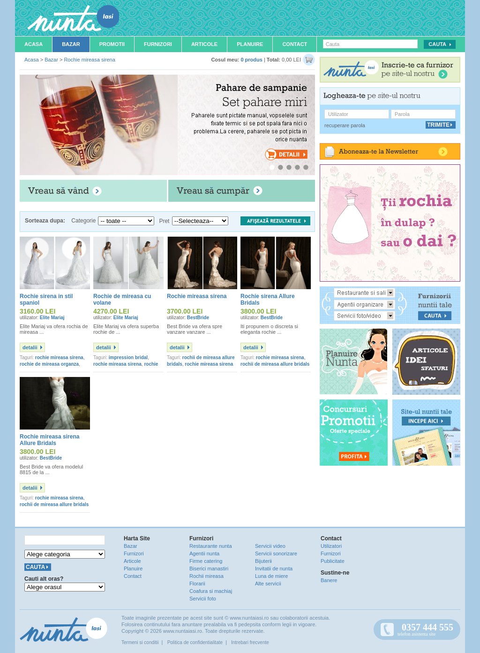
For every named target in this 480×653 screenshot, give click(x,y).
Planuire (250, 44)
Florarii (197, 583)
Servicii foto (202, 598)
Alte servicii (268, 583)
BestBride (198, 317)
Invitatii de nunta (273, 568)
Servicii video (270, 546)
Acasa (33, 44)
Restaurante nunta (210, 546)
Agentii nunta (204, 553)
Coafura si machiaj (210, 591)
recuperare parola (344, 125)
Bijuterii (263, 561)
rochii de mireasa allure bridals (274, 364)
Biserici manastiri (208, 568)
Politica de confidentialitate (195, 642)
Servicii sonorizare (276, 553)
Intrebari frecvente (250, 642)
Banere (329, 580)
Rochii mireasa (206, 576)
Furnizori (158, 44)
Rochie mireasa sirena (89, 59)
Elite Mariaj (52, 317)
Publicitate (333, 561)
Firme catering (205, 561)
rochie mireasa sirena (59, 357)
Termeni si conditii (139, 642)
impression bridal (128, 357)
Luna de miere (271, 576)
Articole (204, 44)
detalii (30, 347)
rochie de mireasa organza (49, 364)
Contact (294, 44)
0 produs (251, 59)
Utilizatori (331, 546)
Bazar (71, 44)
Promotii (112, 44)
